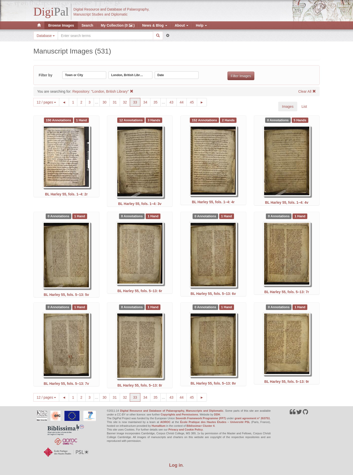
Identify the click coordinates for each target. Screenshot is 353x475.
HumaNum (158, 425)
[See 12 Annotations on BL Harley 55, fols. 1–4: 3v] (131, 120)
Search (87, 25)
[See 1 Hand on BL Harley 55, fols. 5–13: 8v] (226, 307)
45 (193, 101)
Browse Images (61, 25)
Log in (176, 465)
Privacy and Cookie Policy (185, 429)
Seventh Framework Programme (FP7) (201, 418)
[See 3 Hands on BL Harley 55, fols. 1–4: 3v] (154, 120)
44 (183, 101)
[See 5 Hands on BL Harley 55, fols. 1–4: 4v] (300, 120)
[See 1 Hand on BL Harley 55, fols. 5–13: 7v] (79, 307)
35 (157, 101)
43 (173, 101)
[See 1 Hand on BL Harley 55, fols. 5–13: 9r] (299, 307)
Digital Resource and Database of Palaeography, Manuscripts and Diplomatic (171, 410)
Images (287, 106)
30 (106, 101)
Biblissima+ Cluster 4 (201, 425)
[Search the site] (105, 35)
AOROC (165, 422)
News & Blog (154, 25)
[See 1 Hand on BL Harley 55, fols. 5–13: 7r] (299, 216)
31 (116, 101)
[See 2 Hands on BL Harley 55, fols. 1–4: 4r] (228, 120)
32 (126, 101)
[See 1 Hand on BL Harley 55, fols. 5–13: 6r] (153, 216)
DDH (217, 414)
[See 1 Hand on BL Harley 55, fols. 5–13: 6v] (226, 216)
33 (136, 101)
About (181, 25)
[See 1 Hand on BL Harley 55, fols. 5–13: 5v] (79, 216)
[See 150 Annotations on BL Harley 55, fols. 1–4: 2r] (59, 120)
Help (201, 25)
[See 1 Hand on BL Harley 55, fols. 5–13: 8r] (153, 307)
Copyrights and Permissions (179, 414)
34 (147, 101)
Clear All (307, 91)
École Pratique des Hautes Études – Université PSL (215, 422)
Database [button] (46, 36)
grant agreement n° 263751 (252, 418)
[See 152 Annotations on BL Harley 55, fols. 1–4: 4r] (205, 120)
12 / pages (46, 102)
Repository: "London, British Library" (102, 91)
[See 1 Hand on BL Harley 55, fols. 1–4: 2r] (81, 120)
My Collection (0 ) (118, 25)
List (304, 106)
